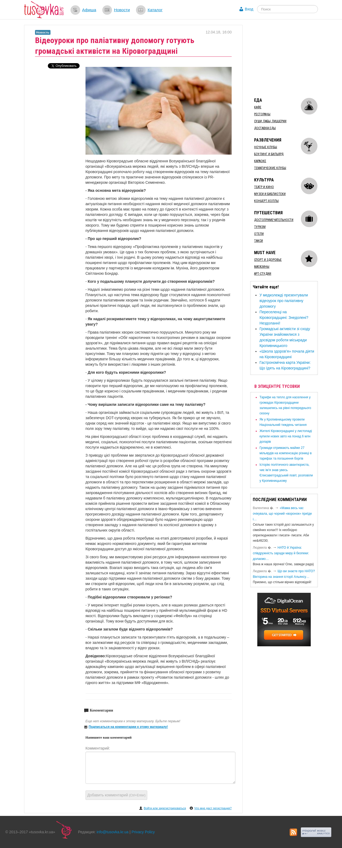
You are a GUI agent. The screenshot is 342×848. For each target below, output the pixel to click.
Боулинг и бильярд (268, 154)
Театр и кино (264, 187)
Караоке (260, 161)
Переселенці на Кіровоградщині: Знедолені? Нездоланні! (283, 317)
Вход (249, 9)
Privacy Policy (143, 832)
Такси (258, 241)
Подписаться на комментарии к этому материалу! (128, 727)
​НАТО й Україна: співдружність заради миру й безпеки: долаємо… (281, 553)
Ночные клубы (265, 147)
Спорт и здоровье (268, 260)
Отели (259, 234)
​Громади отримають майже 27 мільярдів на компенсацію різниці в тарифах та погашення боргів (285, 453)
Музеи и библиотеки (270, 194)
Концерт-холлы (266, 201)
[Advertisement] (290, 58)
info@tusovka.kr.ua (113, 832)
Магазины (261, 267)
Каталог (154, 9)
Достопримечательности (273, 220)
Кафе (257, 107)
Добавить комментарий (116, 795)
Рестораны (262, 114)
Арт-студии (262, 274)
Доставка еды (265, 128)
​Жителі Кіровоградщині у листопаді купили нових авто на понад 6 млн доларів (285, 436)
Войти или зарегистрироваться (165, 808)
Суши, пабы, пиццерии (270, 121)
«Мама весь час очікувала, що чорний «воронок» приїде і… (282, 513)
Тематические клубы (270, 168)
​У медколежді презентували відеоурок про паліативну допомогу (283, 300)
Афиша (89, 9)
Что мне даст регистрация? (213, 808)
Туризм (260, 227)
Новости (122, 9)
